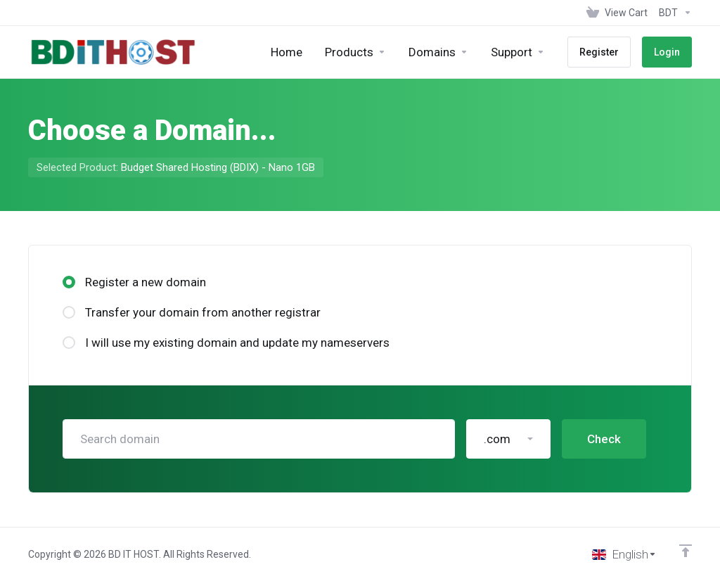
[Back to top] (685, 551)
